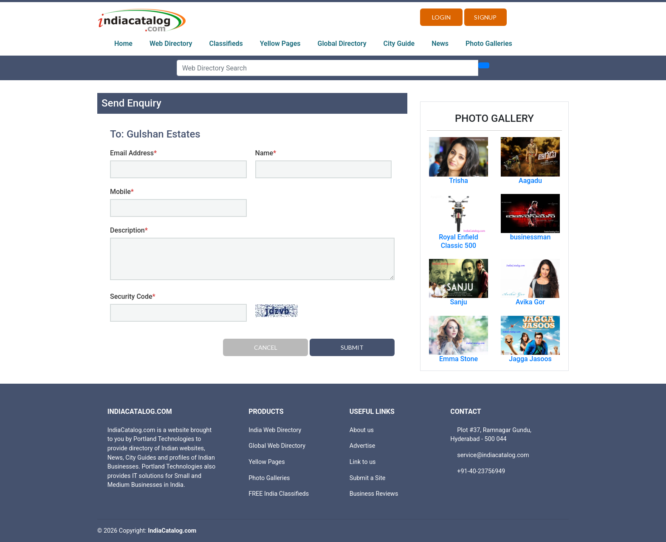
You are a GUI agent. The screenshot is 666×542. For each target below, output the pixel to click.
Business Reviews (374, 493)
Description (129, 230)
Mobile (122, 192)
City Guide (399, 43)
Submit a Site (368, 478)
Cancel (265, 347)
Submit (352, 347)
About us (362, 430)
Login (441, 17)
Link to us (363, 462)
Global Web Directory (276, 445)
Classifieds (226, 43)
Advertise (362, 445)
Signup (485, 17)
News (440, 43)
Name (266, 153)
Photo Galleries (489, 43)
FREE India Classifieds (278, 493)
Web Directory (171, 43)
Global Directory (342, 43)
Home (123, 43)
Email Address (133, 153)
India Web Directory (274, 430)
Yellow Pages (280, 43)
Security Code (132, 296)
